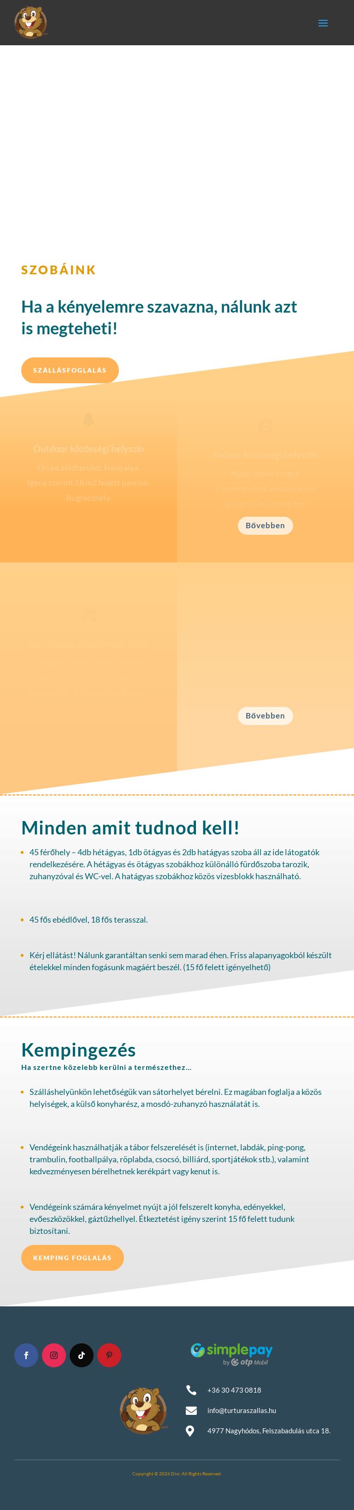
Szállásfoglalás (70, 370)
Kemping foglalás (72, 1258)
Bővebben (265, 525)
